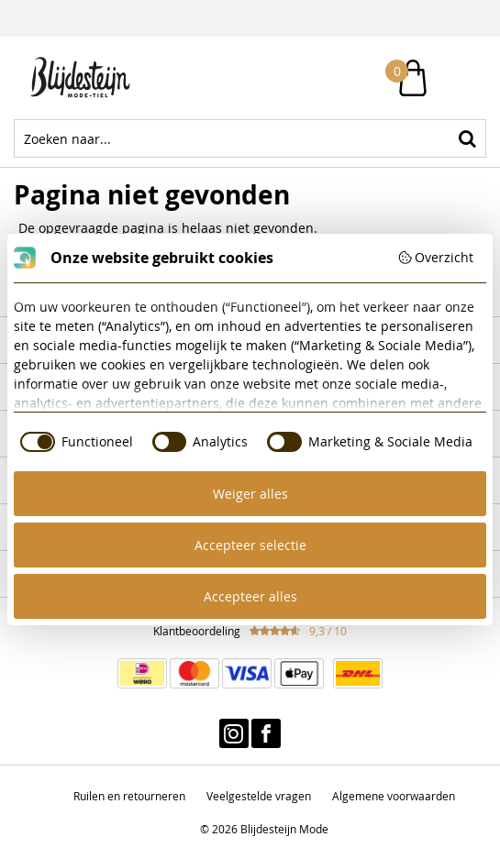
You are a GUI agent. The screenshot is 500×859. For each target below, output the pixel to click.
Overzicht (435, 257)
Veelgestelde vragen (258, 795)
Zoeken (467, 138)
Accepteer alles (250, 596)
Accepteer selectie (250, 545)
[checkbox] (73, 442)
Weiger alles (250, 493)
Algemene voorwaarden (393, 795)
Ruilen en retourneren (129, 795)
